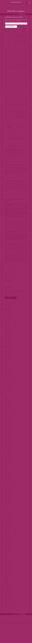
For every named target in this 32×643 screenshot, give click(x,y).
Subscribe (11, 26)
